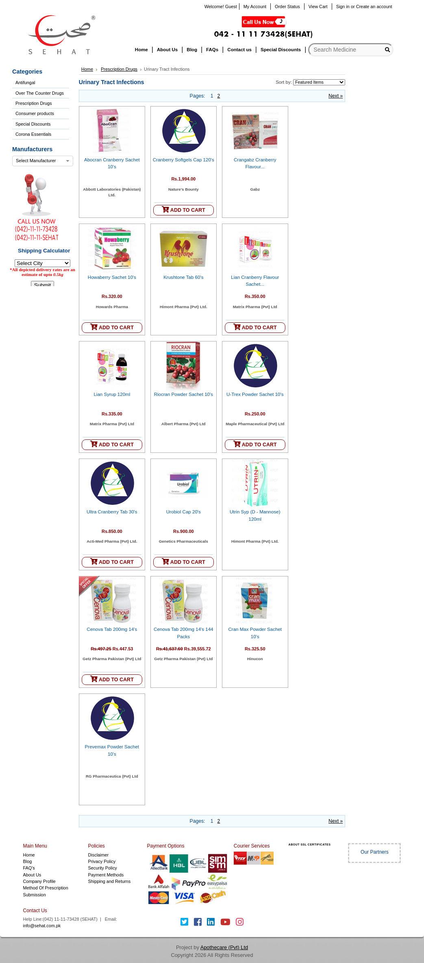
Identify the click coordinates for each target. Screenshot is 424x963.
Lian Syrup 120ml (111, 394)
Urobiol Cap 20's (183, 511)
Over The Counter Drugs (39, 93)
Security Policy (102, 867)
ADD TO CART (183, 209)
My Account (255, 6)
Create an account (374, 6)
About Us (32, 874)
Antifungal (25, 82)
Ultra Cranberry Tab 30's (112, 511)
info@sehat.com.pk (42, 925)
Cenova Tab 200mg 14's (112, 629)
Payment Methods (106, 874)
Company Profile (39, 881)
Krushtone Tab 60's (183, 277)
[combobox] (42, 161)
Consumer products (34, 113)
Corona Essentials (33, 134)
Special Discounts (32, 124)
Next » (335, 96)
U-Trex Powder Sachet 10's (254, 394)
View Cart (318, 6)
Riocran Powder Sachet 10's (183, 394)
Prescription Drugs (33, 103)
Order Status (287, 6)
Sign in (343, 6)
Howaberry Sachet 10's (112, 277)
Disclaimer (98, 854)
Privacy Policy (101, 861)
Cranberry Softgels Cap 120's (183, 159)
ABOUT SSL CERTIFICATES (310, 844)
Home (87, 69)
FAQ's (29, 867)
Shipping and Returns (109, 881)
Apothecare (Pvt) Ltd (224, 947)
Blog (27, 861)
